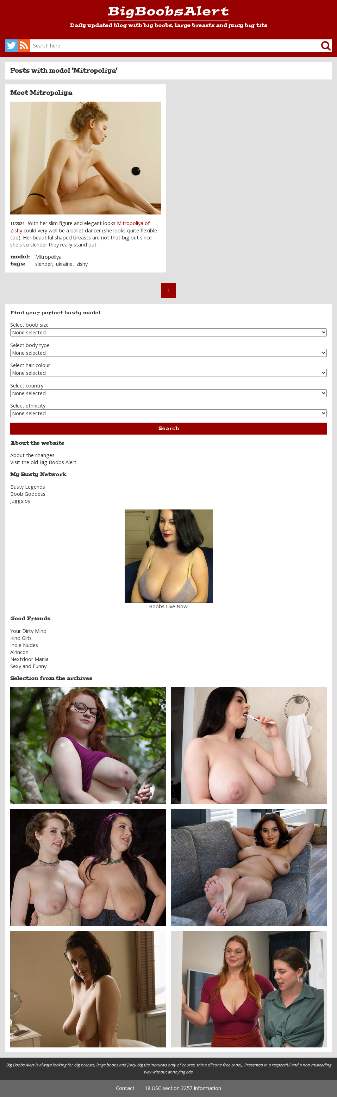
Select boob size (29, 324)
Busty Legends (27, 486)
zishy (82, 264)
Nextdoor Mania (29, 659)
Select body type (30, 345)
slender (43, 264)
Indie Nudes (24, 645)
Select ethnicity (27, 405)
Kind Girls (21, 638)
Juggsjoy (20, 501)
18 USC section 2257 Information (183, 1088)
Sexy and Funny (28, 666)
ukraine (64, 264)
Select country (26, 385)
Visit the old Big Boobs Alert (43, 462)
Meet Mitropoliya (41, 93)
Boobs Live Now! (168, 606)
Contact (125, 1088)
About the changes (32, 455)
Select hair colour (30, 365)
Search (168, 428)
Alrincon (19, 652)
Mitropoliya (48, 257)
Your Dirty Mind (28, 631)
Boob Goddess (27, 493)
